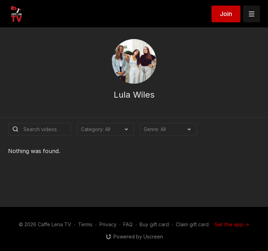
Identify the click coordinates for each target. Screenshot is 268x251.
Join (226, 13)
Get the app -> (231, 224)
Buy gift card (154, 224)
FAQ (128, 224)
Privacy (108, 224)
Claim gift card (192, 224)
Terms (85, 224)
